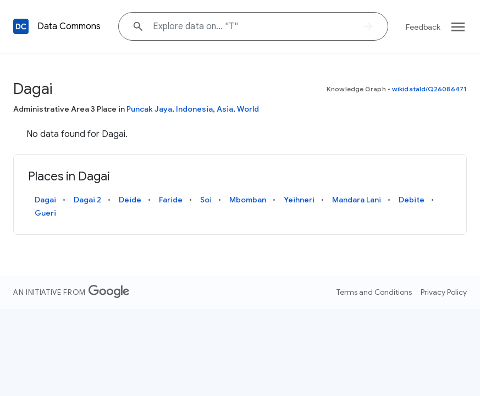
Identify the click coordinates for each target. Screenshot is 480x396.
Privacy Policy (444, 292)
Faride (171, 200)
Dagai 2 (87, 200)
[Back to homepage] (21, 26)
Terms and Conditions (374, 292)
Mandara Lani (356, 200)
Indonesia (194, 109)
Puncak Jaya (149, 109)
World (248, 109)
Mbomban (247, 200)
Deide (130, 200)
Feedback (423, 27)
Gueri (45, 213)
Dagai (45, 200)
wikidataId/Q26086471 (429, 89)
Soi (206, 200)
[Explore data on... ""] (253, 26)
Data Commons (69, 26)
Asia (225, 109)
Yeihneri (299, 200)
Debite (411, 200)
